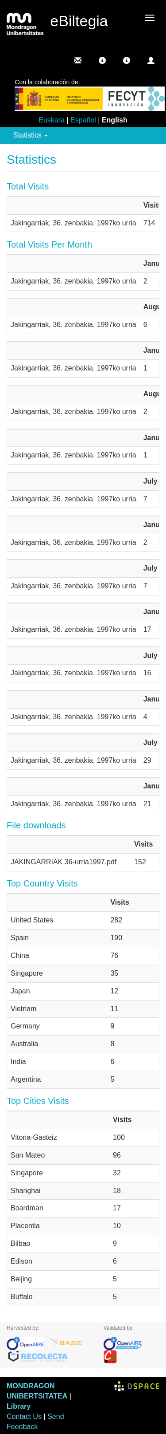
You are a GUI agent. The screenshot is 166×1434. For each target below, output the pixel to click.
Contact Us (24, 1416)
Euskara (52, 120)
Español (83, 120)
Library (19, 1406)
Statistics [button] (30, 135)
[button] (102, 60)
